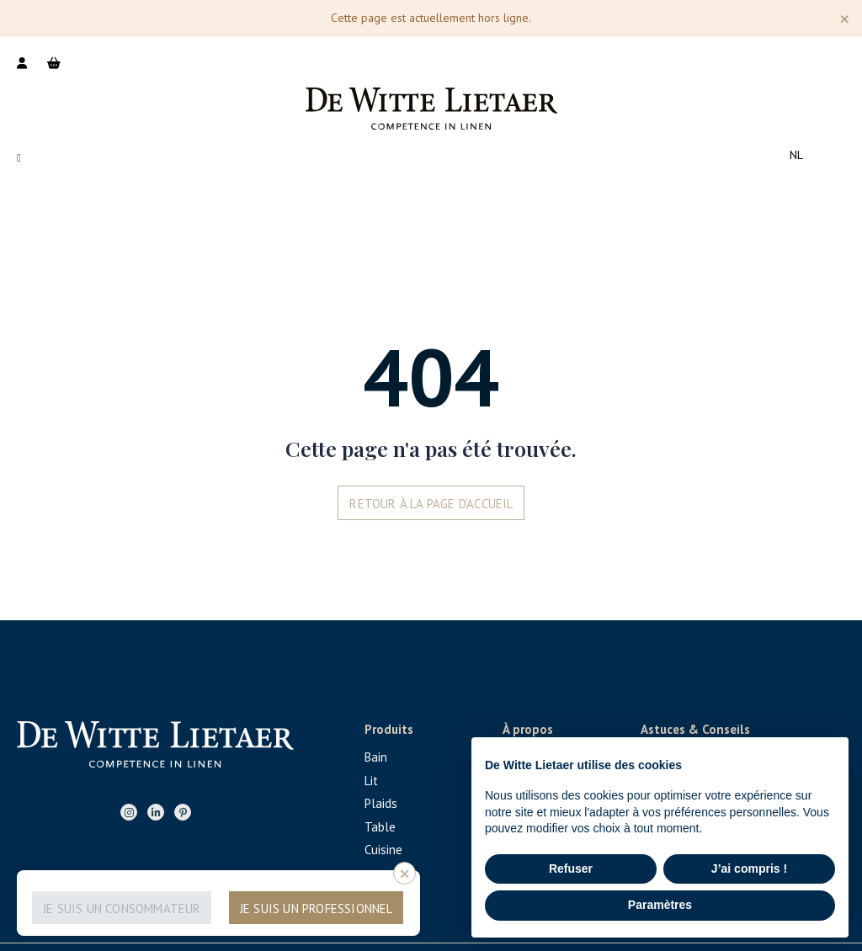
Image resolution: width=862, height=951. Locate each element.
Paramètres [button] (660, 904)
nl (796, 154)
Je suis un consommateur (122, 908)
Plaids (380, 803)
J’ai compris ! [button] (749, 868)
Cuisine (383, 850)
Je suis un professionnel (316, 908)
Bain (375, 757)
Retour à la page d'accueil (431, 504)
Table (380, 827)
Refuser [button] (571, 868)
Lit (371, 781)
